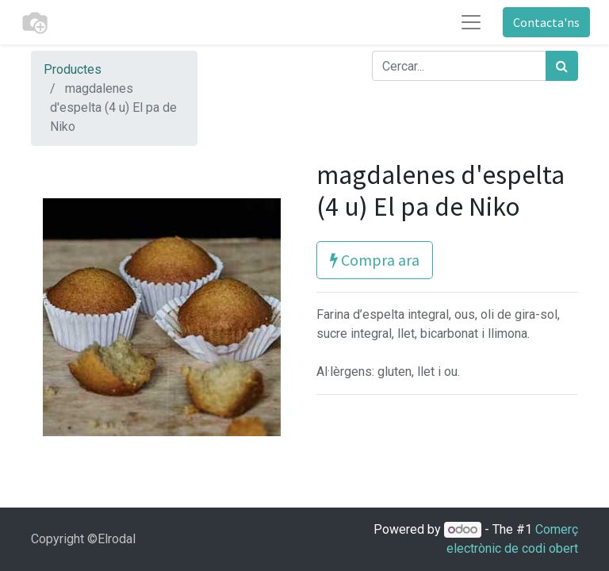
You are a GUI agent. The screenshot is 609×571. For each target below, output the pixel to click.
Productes (73, 69)
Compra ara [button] (374, 260)
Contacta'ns (546, 22)
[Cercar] (562, 66)
